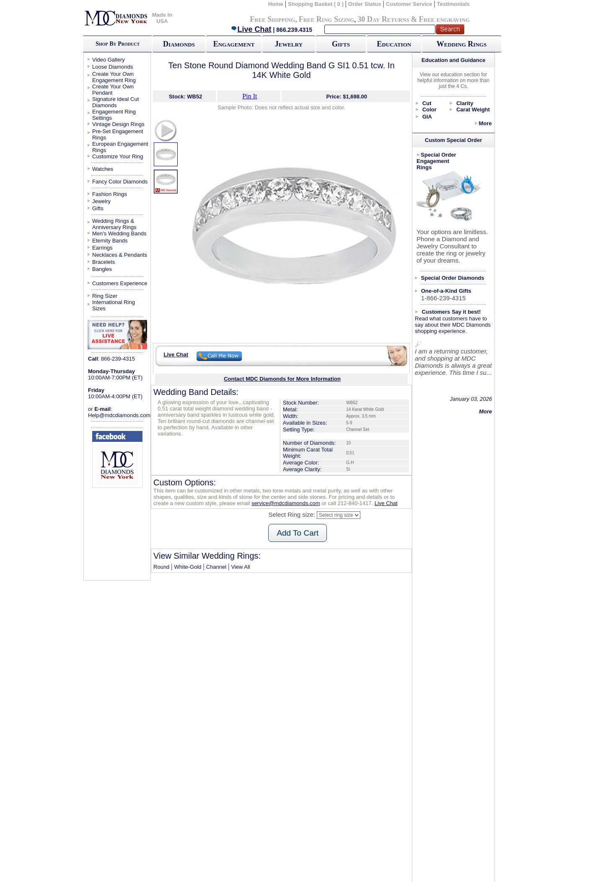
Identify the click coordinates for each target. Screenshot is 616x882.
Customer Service (409, 4)
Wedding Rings (462, 44)
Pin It (249, 96)
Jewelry (289, 44)
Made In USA (162, 18)
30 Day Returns (383, 19)
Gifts (341, 44)
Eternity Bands (110, 240)
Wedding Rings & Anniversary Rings (114, 224)
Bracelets (103, 262)
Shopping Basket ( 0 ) (316, 4)
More (485, 123)
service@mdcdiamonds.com (285, 503)
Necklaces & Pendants (119, 255)
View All (240, 567)
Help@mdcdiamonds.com (119, 415)
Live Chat (251, 29)
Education (394, 44)
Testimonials (453, 4)
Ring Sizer (104, 296)
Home (275, 4)
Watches (102, 169)
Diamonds (179, 44)
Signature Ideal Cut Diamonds (115, 102)
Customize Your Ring (117, 156)
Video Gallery (108, 60)
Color (429, 109)
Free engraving (444, 19)
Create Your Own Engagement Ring (114, 77)
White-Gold (188, 567)
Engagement (234, 44)
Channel (216, 567)
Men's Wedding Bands (119, 233)
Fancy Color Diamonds (120, 181)
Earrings (102, 248)
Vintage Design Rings (118, 124)
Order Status (364, 4)
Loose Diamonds (112, 67)
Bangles (102, 269)
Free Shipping (272, 19)
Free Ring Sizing (327, 19)
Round (161, 567)
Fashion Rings (109, 194)
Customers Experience (120, 283)
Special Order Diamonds (452, 278)
